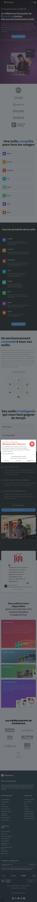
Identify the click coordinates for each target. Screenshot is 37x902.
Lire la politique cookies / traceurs (18, 456)
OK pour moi (30, 460)
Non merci (6, 460)
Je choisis (18, 460)
